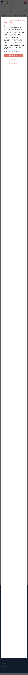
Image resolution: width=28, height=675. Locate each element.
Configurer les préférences (13, 63)
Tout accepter (13, 55)
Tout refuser (13, 59)
